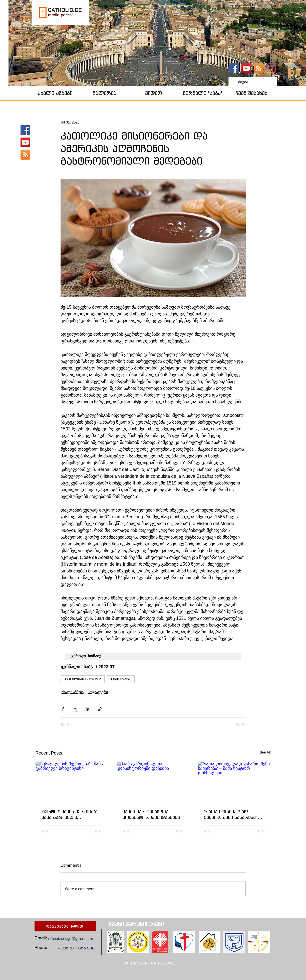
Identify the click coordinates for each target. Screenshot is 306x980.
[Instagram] (271, 68)
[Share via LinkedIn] (87, 709)
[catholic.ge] (234, 68)
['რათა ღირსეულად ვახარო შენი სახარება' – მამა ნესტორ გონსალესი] (234, 782)
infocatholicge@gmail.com (70, 938)
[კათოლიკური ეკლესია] (258, 68)
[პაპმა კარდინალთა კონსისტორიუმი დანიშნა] (153, 782)
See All (265, 752)
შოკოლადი (120, 679)
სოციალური (98, 692)
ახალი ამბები (73, 692)
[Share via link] (99, 709)
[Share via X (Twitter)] (75, 709)
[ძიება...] (252, 81)
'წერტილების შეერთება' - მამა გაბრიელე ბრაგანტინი (71, 814)
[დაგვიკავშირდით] (65, 926)
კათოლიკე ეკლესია (82, 679)
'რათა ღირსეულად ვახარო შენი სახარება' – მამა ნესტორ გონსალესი (232, 814)
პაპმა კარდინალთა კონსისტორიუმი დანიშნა (151, 814)
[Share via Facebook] (63, 709)
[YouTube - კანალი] (246, 68)
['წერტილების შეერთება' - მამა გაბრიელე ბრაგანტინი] (72, 782)
